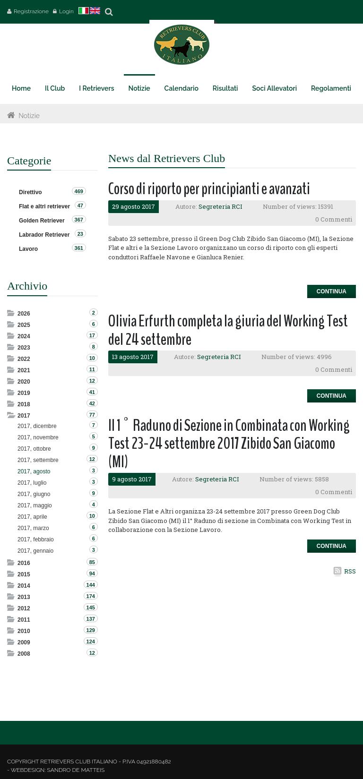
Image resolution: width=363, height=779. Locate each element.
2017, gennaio (35, 551)
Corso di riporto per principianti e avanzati (209, 189)
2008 (23, 654)
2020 (23, 381)
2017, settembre (38, 460)
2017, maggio (34, 505)
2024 (23, 336)
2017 (23, 415)
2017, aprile (32, 517)
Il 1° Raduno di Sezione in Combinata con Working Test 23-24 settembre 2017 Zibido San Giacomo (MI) (229, 443)
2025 (23, 325)
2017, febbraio (35, 539)
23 (80, 234)
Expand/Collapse (11, 313)
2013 (23, 597)
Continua (331, 291)
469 (79, 191)
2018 (23, 404)
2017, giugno (33, 494)
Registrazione (31, 11)
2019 (23, 393)
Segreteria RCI (220, 206)
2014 (23, 585)
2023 (23, 347)
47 (80, 205)
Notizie (29, 116)
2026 (23, 313)
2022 (23, 359)
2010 (23, 631)
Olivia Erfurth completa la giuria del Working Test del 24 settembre (228, 330)
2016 (23, 563)
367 (79, 220)
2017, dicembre (37, 426)
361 (79, 248)
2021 (23, 370)
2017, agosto (33, 471)
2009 (23, 642)
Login (66, 11)
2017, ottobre (34, 448)
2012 (23, 608)
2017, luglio (31, 482)
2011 (23, 619)
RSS (350, 571)
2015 (23, 574)
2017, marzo (33, 528)
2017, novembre (38, 437)
